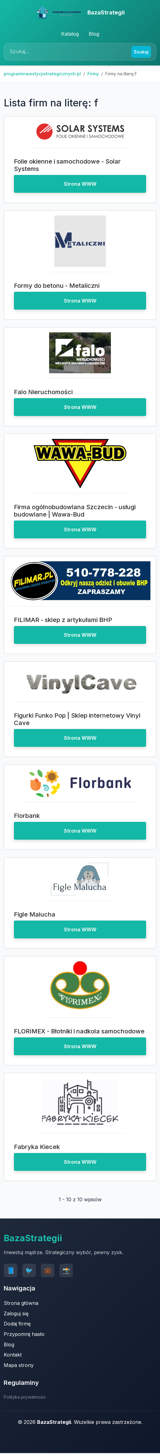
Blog (94, 34)
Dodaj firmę (17, 1324)
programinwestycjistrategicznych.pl (42, 73)
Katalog (70, 34)
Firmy (93, 73)
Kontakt (13, 1355)
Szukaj (141, 51)
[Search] (69, 51)
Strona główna (21, 1303)
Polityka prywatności (25, 1397)
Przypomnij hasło (24, 1334)
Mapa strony (19, 1365)
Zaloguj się (16, 1313)
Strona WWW (80, 184)
